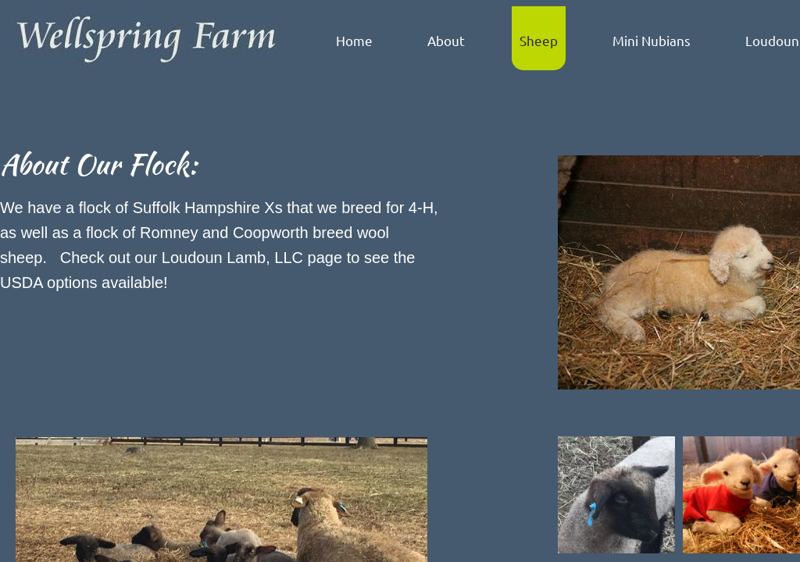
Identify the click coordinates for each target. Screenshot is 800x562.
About (446, 40)
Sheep (539, 40)
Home (354, 40)
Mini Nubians (651, 40)
